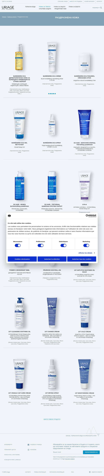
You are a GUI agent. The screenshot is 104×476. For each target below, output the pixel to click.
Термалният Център (10, 449)
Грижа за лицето (59, 6)
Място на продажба (76, 1)
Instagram (32, 449)
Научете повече (70, 459)
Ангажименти (8, 444)
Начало (4, 17)
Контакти (99, 1)
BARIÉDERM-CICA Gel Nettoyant (19, 146)
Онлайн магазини (89, 1)
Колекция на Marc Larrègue (12, 459)
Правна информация (40, 472)
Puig (72, 472)
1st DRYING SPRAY (52, 396)
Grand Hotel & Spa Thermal (12, 454)
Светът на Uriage (7, 1)
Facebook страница (35, 444)
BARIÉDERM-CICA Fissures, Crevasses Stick (84, 78)
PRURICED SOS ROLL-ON (52, 273)
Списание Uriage (63, 1)
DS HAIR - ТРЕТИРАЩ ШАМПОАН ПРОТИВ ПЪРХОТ (52, 208)
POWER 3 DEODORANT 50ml (19, 273)
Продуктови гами (60, 8)
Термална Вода (30, 6)
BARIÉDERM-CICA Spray (52, 146)
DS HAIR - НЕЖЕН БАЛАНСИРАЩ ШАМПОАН (19, 208)
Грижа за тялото (44, 6)
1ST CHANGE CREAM (52, 334)
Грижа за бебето (74, 6)
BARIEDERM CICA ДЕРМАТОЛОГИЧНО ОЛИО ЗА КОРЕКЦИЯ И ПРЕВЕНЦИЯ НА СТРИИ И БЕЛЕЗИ (19, 79)
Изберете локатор (95, 472)
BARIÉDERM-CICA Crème (52, 77)
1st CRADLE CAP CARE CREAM (19, 396)
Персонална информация (56, 472)
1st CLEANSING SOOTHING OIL (19, 334)
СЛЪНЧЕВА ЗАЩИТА (45, 8)
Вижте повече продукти (52, 419)
